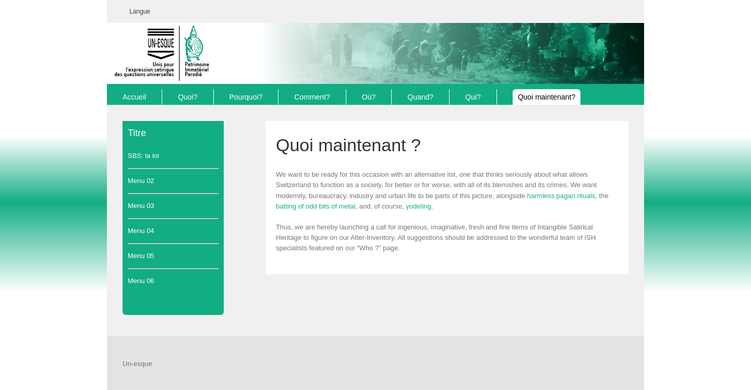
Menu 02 (141, 181)
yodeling (418, 206)
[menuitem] (140, 11)
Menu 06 (141, 281)
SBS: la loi (143, 156)
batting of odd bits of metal (315, 206)
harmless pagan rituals (561, 196)
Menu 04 (141, 231)
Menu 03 (141, 206)
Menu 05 (141, 256)
